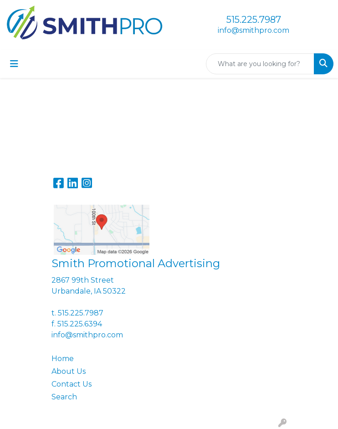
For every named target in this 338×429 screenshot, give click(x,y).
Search (64, 397)
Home (62, 358)
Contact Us (71, 384)
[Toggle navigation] (14, 63)
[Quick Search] (260, 63)
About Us (68, 371)
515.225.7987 (253, 19)
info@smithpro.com (253, 30)
